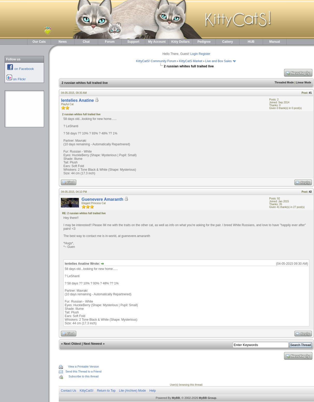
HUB (251, 42)
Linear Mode (303, 82)
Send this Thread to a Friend (83, 371)
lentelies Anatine (77, 100)
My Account (157, 42)
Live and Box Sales (218, 61)
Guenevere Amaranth (102, 199)
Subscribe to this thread (84, 376)
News (63, 42)
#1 (310, 92)
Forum (109, 42)
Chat (86, 42)
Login (194, 54)
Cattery (227, 42)
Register (204, 54)
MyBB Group (207, 397)
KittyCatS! (86, 390)
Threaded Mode (284, 82)
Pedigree (204, 42)
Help (152, 390)
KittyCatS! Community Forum (156, 61)
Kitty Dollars (180, 42)
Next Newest (93, 344)
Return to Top (106, 390)
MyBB (176, 397)
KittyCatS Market (190, 61)
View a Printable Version (83, 366)
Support (133, 42)
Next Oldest (72, 344)
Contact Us (68, 390)
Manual (274, 42)
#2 (310, 191)
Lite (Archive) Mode (132, 390)
